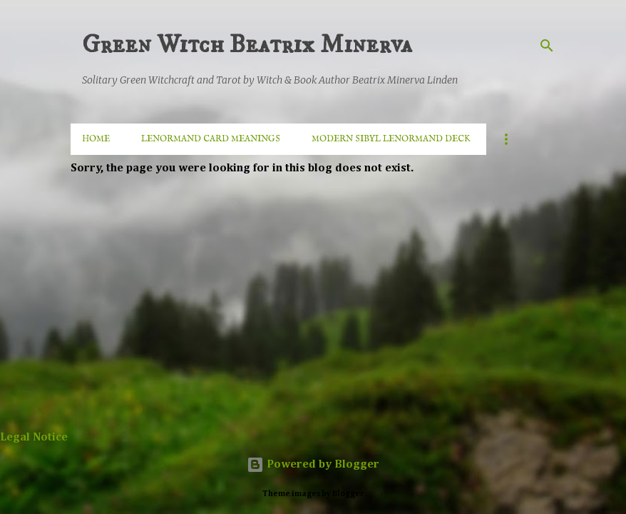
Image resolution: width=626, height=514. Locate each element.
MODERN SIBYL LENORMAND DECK (391, 138)
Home (96, 138)
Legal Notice (34, 437)
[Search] (546, 46)
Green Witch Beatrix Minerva (247, 45)
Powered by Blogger (313, 464)
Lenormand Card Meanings (210, 138)
